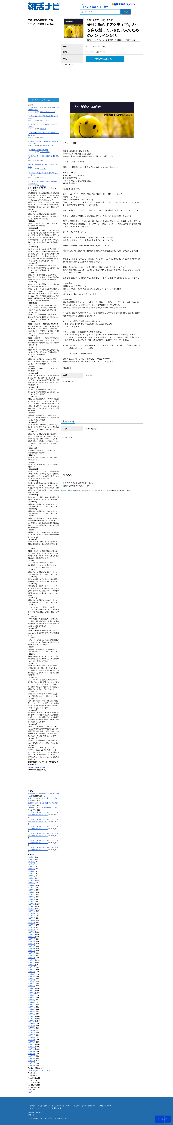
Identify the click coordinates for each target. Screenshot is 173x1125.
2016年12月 (32, 1044)
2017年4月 (31, 1035)
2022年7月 (31, 887)
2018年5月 (31, 1004)
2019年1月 (31, 986)
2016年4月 (31, 1063)
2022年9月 (31, 883)
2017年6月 (31, 1030)
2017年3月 (31, 1037)
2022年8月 (31, 885)
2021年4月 (31, 923)
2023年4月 (31, 871)
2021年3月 (31, 925)
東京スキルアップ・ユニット (47, 112)
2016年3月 (31, 1065)
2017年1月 (31, 1042)
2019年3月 (31, 981)
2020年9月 (31, 939)
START (42, 160)
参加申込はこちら (104, 58)
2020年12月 (32, 932)
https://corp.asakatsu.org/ (36, 767)
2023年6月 (31, 869)
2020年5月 (31, 948)
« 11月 (30, 1092)
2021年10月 (32, 909)
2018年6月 (31, 1002)
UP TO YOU (43, 177)
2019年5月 (31, 976)
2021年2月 (31, 927)
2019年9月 (31, 967)
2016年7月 (31, 1056)
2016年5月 (31, 1061)
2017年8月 (31, 1026)
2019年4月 (31, 979)
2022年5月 (31, 892)
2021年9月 (31, 911)
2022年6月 (31, 890)
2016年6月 (31, 1058)
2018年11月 (32, 990)
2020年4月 (31, 951)
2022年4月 (31, 895)
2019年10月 (32, 965)
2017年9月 (31, 1023)
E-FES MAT (43, 168)
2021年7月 (31, 916)
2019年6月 (31, 974)
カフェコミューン (44, 120)
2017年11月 (32, 1019)
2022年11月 (32, 878)
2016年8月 (31, 1054)
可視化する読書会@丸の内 (38, 150)
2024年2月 (31, 866)
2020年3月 (31, 953)
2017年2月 (31, 1040)
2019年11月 (32, 962)
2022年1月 (31, 901)
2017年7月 (31, 1028)
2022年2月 (31, 899)
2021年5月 (31, 920)
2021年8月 (31, 913)
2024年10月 (32, 859)
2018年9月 (31, 995)
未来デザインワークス (46, 137)
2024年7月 (31, 862)
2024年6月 (31, 864)
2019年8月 (31, 969)
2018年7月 (31, 1000)
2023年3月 (31, 873)
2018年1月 (31, 1014)
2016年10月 (32, 1049)
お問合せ (31, 1115)
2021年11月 (32, 906)
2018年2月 (31, 1012)
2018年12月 (32, 988)
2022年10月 (32, 880)
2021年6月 (31, 918)
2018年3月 (31, 1009)
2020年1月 (31, 958)
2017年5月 (31, 1033)
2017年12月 (32, 1016)
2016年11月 (32, 1047)
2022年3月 (31, 897)
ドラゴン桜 (43, 128)
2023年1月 (31, 876)
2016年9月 (31, 1051)
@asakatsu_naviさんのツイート (39, 1070)
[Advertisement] (43, 62)
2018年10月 (32, 993)
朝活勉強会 (43, 185)
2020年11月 (32, 934)
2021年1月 (31, 930)
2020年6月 (31, 946)
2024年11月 (32, 857)
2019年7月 (31, 972)
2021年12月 (32, 904)
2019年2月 (31, 983)
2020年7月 (31, 944)
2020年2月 (31, 955)
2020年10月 (32, 937)
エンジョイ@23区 (44, 152)
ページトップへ (162, 1119)
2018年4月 (31, 1007)
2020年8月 (31, 941)
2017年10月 (32, 1021)
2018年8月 (31, 998)
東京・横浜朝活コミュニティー (48, 145)
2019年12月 (32, 960)
